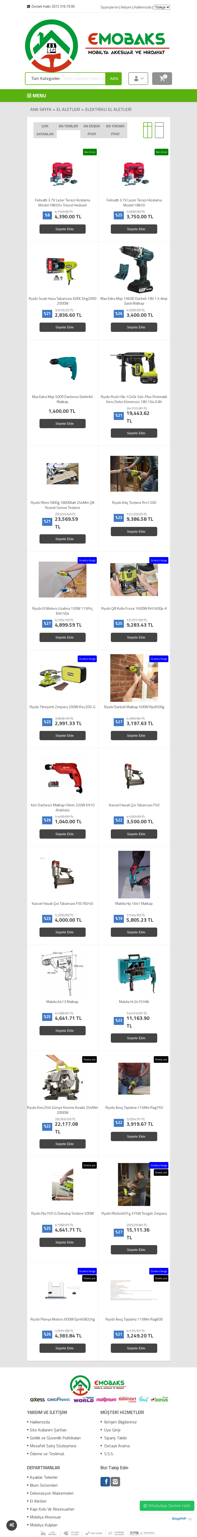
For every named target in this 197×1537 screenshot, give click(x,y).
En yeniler (68, 126)
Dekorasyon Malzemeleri (50, 1493)
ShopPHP (179, 1519)
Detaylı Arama (115, 1446)
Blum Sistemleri (42, 1485)
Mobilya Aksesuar (44, 1517)
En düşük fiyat (92, 130)
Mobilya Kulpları (42, 1525)
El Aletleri (68, 109)
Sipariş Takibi (113, 1438)
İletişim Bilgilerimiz (118, 1422)
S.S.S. (107, 1453)
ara (114, 78)
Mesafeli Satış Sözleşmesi (51, 1446)
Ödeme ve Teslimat (45, 1453)
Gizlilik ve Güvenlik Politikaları (54, 1438)
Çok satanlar (45, 130)
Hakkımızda (38, 1422)
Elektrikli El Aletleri (108, 109)
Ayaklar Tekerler (42, 1477)
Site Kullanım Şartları (47, 1430)
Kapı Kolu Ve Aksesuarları (50, 1509)
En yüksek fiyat (115, 130)
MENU (35, 95)
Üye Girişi (110, 1430)
